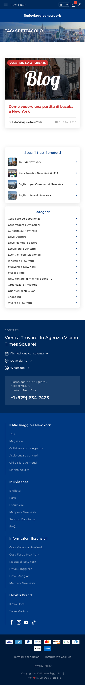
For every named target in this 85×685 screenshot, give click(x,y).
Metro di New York (22, 583)
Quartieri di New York (42, 290)
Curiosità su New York (42, 230)
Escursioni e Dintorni (42, 248)
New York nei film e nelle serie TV (42, 278)
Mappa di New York (22, 512)
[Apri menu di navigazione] (5, 4)
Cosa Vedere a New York (26, 547)
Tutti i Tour (18, 4)
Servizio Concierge (22, 519)
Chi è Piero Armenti (23, 462)
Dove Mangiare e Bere (42, 242)
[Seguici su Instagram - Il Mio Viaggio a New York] (19, 622)
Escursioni (16, 505)
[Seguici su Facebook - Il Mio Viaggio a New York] (11, 622)
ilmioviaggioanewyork (42, 16)
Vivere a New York (42, 302)
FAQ (12, 526)
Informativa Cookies (58, 656)
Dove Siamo (18, 361)
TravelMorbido (19, 611)
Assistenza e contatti (23, 455)
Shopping (42, 296)
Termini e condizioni (27, 656)
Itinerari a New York (42, 260)
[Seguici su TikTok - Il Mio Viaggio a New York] (33, 622)
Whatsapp (17, 368)
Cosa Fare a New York (24, 554)
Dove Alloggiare (20, 569)
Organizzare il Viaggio (42, 284)
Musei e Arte (42, 272)
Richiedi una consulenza (26, 354)
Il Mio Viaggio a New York (27, 122)
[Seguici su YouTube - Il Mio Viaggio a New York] (26, 622)
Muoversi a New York (42, 266)
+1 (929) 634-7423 (30, 397)
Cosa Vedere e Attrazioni (42, 224)
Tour (12, 434)
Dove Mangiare (20, 576)
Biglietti (15, 490)
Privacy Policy (42, 665)
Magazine (16, 441)
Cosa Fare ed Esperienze (28, 62)
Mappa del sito (19, 470)
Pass (12, 498)
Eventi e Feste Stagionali (42, 254)
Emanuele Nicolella (50, 677)
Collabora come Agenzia (26, 448)
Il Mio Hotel (17, 604)
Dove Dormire (42, 236)
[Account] (80, 5)
